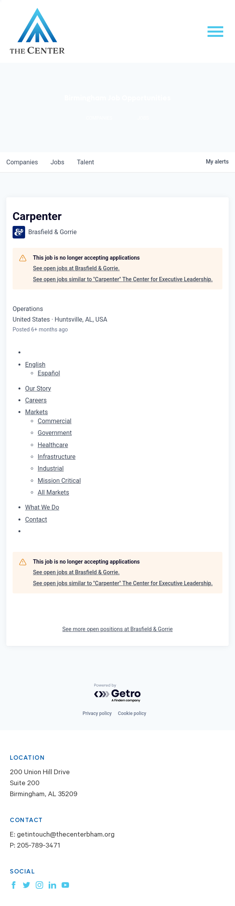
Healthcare (53, 445)
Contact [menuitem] (36, 519)
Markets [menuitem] (36, 412)
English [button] (35, 364)
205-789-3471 (38, 846)
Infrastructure (56, 456)
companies (22, 162)
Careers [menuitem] (36, 400)
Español (49, 373)
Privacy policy (96, 713)
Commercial (54, 421)
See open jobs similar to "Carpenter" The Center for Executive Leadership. (123, 279)
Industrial (51, 468)
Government (55, 433)
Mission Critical (59, 480)
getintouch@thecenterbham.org (66, 835)
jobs (57, 162)
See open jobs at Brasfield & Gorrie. (76, 268)
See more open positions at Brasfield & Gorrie (117, 629)
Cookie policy (132, 713)
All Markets (53, 492)
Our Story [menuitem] (38, 388)
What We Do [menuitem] (42, 507)
